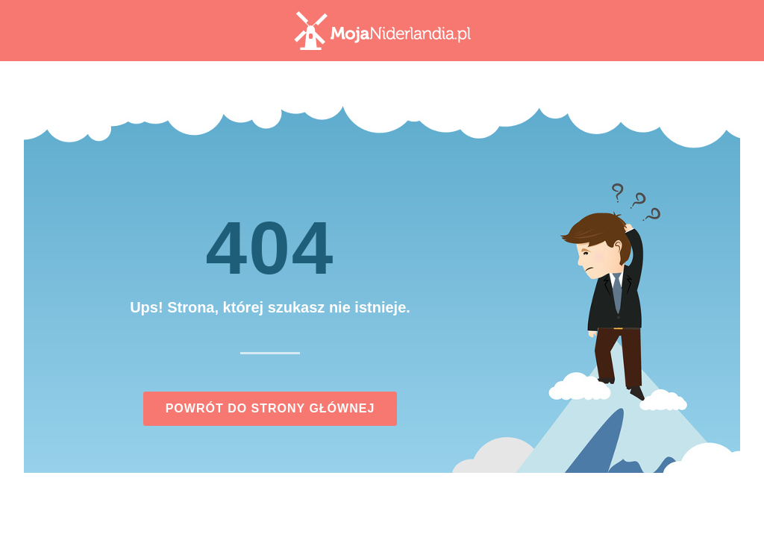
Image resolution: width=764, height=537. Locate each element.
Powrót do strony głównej (270, 408)
